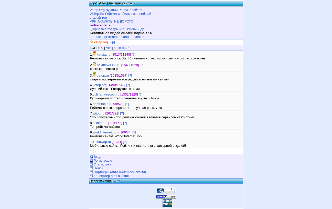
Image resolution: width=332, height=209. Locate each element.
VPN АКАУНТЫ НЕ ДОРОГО (112, 21)
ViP (108, 48)
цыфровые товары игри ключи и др (117, 29)
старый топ (98, 17)
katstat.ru (103, 54)
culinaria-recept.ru (106, 94)
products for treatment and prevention (117, 37)
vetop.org (99, 85)
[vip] (111, 42)
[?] (133, 54)
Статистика (102, 164)
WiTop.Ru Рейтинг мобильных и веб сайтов (123, 14)
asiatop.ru (100, 123)
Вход (97, 157)
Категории (121, 48)
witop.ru (98, 113)
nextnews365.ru (108, 65)
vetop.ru (103, 75)
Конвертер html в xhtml (111, 176)
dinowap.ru (103, 142)
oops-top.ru (101, 104)
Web (116, 181)
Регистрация (103, 160)
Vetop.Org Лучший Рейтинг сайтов (116, 10)
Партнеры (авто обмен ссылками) (119, 172)
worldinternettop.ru (106, 132)
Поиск (98, 168)
